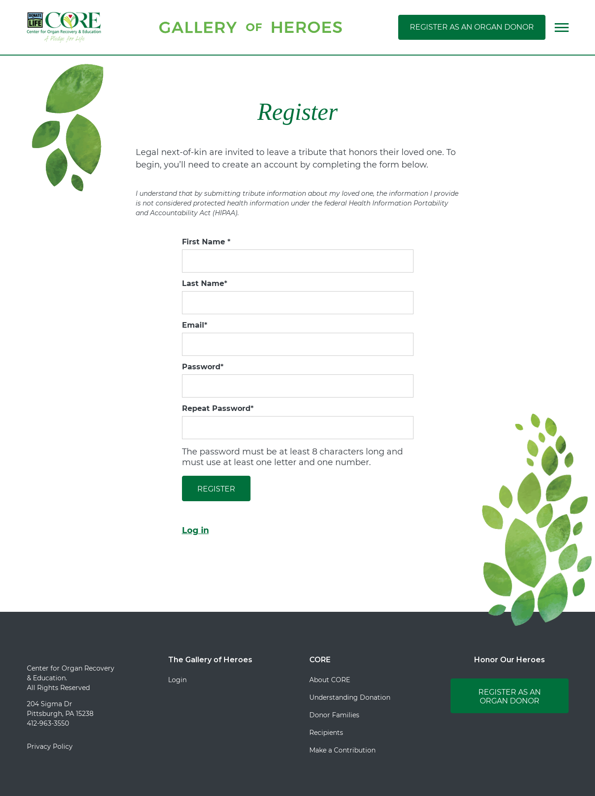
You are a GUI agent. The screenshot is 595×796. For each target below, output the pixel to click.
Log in (195, 530)
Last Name (204, 283)
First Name (206, 242)
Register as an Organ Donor (472, 27)
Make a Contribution (342, 750)
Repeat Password (218, 408)
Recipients (326, 732)
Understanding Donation (349, 697)
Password (203, 367)
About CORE (329, 680)
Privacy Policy (50, 746)
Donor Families (334, 715)
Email (194, 325)
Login (177, 680)
